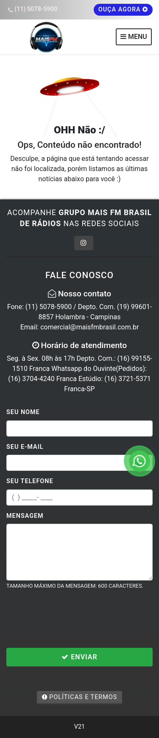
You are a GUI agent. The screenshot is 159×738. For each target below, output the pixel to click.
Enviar (79, 657)
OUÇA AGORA (123, 9)
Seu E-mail (25, 447)
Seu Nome (23, 412)
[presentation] (70, 618)
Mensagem (25, 516)
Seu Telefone (29, 481)
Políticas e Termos (79, 697)
